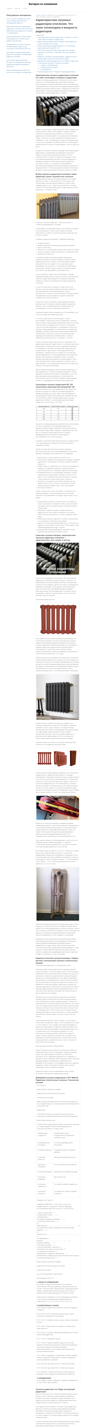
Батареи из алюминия (43, 4)
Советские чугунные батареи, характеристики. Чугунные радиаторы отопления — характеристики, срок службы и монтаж (56, 52)
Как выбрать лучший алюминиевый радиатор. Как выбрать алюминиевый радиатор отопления (18, 54)
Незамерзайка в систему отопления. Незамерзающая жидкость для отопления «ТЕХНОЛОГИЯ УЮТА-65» (18, 47)
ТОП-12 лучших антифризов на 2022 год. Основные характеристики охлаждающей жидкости (18, 21)
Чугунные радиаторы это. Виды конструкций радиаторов (56, 72)
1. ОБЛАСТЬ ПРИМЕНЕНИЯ (48, 65)
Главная (9, 8)
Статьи (24, 8)
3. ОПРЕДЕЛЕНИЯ (45, 69)
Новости (17, 8)
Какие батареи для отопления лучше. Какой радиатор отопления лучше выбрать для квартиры (18, 39)
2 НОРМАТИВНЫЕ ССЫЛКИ (49, 67)
